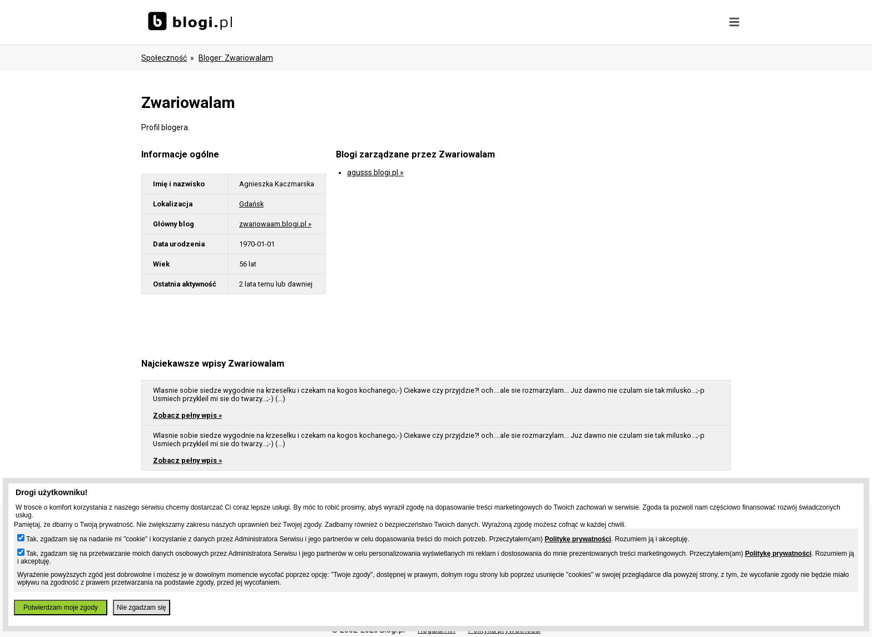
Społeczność (164, 57)
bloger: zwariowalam (236, 57)
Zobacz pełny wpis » (187, 415)
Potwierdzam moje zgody (60, 607)
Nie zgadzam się (141, 607)
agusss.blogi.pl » (375, 172)
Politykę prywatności (577, 539)
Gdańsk (251, 204)
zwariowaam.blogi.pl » (275, 224)
